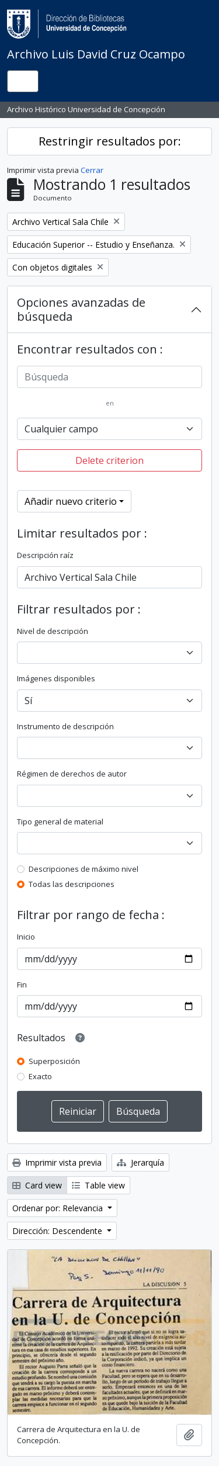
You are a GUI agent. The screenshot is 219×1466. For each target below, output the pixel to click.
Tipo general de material (60, 821)
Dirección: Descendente (58, 1230)
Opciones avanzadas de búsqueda (81, 309)
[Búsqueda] (109, 377)
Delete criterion (109, 460)
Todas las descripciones (71, 884)
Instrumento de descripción (65, 726)
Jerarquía (140, 1162)
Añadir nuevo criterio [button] (71, 501)
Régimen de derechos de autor (72, 773)
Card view (37, 1185)
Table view (98, 1185)
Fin (22, 984)
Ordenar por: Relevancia (58, 1208)
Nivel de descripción (52, 631)
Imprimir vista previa (57, 1162)
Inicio (26, 936)
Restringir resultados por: (110, 141)
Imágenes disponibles (56, 678)
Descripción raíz (45, 555)
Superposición (54, 1061)
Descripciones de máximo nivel (83, 869)
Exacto (40, 1076)
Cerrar (92, 170)
